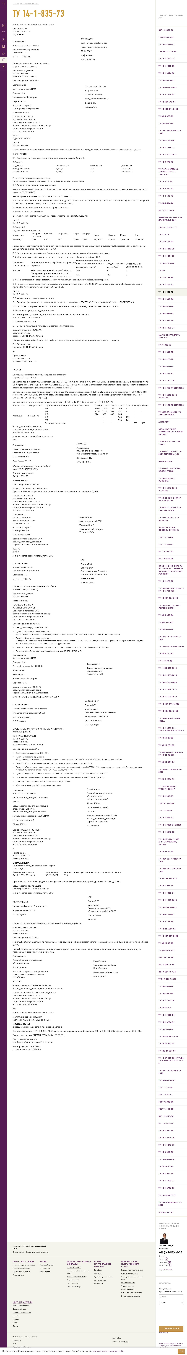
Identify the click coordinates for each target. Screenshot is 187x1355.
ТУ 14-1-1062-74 (166, 58)
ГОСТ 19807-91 (165, 544)
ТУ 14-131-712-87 (167, 102)
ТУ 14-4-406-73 (165, 196)
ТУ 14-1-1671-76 (166, 1000)
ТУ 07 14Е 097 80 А (167, 878)
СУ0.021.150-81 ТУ (167, 227)
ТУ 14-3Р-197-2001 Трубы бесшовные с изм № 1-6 (171, 1061)
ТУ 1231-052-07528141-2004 (170, 638)
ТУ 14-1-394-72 (165, 817)
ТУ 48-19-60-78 (165, 123)
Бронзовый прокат (74, 1267)
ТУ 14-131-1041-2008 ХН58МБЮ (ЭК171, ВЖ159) (168, 842)
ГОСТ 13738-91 (165, 1102)
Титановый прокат (47, 1265)
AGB (14, 1344)
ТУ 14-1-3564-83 (166, 80)
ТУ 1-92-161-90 (165, 241)
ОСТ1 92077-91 (165, 551)
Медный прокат (73, 1280)
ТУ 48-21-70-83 (165, 622)
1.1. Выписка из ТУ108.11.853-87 (167, 787)
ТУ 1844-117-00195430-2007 (170, 770)
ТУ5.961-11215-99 (167, 51)
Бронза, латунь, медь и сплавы (79, 1262)
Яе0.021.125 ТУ (166, 1212)
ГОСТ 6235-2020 (166, 803)
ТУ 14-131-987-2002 (168, 936)
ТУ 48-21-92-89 (165, 629)
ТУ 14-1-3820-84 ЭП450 (169, 825)
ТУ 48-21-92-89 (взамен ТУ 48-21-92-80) (170, 753)
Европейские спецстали (21, 1272)
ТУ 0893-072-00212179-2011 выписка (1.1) (170, 452)
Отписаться (163, 1333)
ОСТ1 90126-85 (165, 558)
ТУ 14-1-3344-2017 (167, 689)
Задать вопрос (165, 1269)
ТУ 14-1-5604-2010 (167, 696)
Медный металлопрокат (172, 1346)
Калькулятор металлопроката (37, 1252)
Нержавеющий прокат (129, 1274)
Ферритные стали (127, 1286)
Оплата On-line (18, 1252)
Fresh (126, 1341)
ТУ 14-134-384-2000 (168, 711)
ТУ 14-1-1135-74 (166, 1015)
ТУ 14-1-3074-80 (166, 73)
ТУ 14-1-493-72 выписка (171, 405)
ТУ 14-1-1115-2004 (167, 900)
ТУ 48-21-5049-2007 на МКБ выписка (169, 499)
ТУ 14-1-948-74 (165, 313)
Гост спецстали (18, 1275)
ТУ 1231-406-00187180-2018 (170, 131)
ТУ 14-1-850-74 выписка (171, 388)
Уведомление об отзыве (22, 1347)
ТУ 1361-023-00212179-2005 (170, 860)
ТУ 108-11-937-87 (167, 1051)
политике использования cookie (108, 1351)
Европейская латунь (74, 1287)
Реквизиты (17, 1340)
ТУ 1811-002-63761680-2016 (170, 1071)
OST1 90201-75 (165, 957)
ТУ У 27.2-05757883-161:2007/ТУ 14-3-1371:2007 (168, 172)
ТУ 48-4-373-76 (165, 116)
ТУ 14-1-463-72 (165, 284)
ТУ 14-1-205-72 (165, 352)
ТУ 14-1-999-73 (165, 796)
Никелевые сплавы (23, 1261)
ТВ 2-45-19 (163, 234)
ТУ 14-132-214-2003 (168, 109)
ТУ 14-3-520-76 (165, 1152)
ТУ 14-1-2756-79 (166, 1188)
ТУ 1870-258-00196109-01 (171, 646)
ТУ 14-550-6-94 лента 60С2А (169, 719)
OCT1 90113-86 (165, 1116)
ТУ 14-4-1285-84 (166, 94)
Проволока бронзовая (167, 1343)
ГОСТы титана (45, 1268)
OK (181, 1351)
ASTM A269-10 (165, 461)
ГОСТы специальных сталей (131, 1293)
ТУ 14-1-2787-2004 (167, 682)
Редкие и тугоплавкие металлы (102, 1264)
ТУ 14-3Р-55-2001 (167, 1080)
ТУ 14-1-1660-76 (166, 263)
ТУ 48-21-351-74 (166, 762)
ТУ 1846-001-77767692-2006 (170, 870)
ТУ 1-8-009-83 (165, 661)
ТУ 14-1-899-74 (165, 299)
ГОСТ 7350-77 (165, 810)
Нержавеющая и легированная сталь (130, 1264)
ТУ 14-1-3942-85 (166, 832)
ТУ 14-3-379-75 (165, 162)
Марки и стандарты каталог (169, 336)
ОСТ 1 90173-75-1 (167, 972)
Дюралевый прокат (20, 1309)
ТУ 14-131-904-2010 (168, 598)
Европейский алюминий (22, 1312)
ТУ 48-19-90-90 (165, 943)
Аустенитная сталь (128, 1282)
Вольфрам (98, 1270)
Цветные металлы (23, 1302)
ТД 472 (161, 270)
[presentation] (169, 1315)
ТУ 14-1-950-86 (165, 993)
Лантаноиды (99, 1284)
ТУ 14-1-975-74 (165, 320)
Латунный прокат (73, 1283)
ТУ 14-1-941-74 (165, 885)
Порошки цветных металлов (132, 1270)
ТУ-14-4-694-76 (165, 203)
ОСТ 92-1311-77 (166, 210)
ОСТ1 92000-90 (165, 30)
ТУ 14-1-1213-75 (166, 249)
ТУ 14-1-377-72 (165, 373)
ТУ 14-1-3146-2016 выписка (167, 489)
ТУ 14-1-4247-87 (166, 1145)
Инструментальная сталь (130, 1296)
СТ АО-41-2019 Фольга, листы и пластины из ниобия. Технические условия (170, 570)
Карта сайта (116, 1338)
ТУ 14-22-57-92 (165, 1029)
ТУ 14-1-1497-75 (166, 381)
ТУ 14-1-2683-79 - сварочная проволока (171, 729)
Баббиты (16, 1316)
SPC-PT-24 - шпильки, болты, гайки (169, 469)
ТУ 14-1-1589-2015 (167, 675)
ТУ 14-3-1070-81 (166, 914)
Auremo (3, 14)
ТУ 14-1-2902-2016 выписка (167, 396)
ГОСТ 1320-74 (165, 1087)
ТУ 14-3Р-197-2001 (167, 87)
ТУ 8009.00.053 (166, 653)
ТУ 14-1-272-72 (165, 581)
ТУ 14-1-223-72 (165, 359)
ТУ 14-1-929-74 (165, 1130)
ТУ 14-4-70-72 (165, 181)
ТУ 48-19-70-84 (165, 1166)
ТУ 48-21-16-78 (165, 851)
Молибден (98, 1274)
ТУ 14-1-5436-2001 (167, 907)
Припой (16, 1319)
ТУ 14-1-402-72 (165, 986)
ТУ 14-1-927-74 (165, 306)
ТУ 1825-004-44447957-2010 (170, 1203)
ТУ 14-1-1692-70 (166, 66)
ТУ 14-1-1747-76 (166, 140)
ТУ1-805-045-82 (166, 37)
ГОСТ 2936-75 (165, 1094)
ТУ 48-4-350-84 (165, 615)
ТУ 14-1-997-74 (165, 1173)
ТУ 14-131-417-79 (167, 1195)
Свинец (15, 1326)
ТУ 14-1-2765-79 (166, 1138)
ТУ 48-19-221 (164, 1007)
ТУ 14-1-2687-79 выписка (166, 479)
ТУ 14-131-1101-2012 (168, 704)
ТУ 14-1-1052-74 (166, 328)
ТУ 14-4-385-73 (165, 188)
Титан (43, 1261)
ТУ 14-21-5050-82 (167, 929)
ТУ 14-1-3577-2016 (167, 155)
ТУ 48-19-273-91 (166, 950)
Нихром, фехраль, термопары (24, 1265)
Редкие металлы (100, 1280)
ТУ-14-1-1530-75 (166, 779)
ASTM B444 (163, 422)
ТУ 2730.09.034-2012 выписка (168, 518)
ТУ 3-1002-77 (164, 345)
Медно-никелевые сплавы (76, 1276)
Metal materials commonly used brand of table (170, 432)
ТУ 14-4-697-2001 (167, 1159)
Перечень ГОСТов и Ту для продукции (170, 218)
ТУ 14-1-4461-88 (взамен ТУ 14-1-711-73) (171, 589)
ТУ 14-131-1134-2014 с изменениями (169, 606)
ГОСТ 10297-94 (165, 537)
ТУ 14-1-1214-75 (166, 256)
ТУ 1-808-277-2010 (167, 668)
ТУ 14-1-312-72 (165, 366)
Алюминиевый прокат (21, 1306)
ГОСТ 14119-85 (165, 1109)
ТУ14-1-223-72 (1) (167, 979)
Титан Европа (45, 1272)
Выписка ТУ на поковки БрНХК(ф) (168, 528)
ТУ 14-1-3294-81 (166, 1022)
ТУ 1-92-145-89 (165, 277)
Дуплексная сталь (127, 1289)
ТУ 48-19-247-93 (166, 1043)
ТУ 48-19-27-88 (165, 738)
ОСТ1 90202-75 (165, 1123)
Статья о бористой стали (169, 442)
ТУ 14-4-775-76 (165, 921)
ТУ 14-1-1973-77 (166, 1181)
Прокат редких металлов (103, 1277)
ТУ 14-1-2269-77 (166, 147)
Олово (15, 1323)
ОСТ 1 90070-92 (166, 964)
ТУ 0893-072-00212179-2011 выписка (170, 413)
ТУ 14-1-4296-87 (166, 44)
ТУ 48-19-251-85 (166, 745)
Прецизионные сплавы (21, 1268)
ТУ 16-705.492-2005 (168, 1036)
